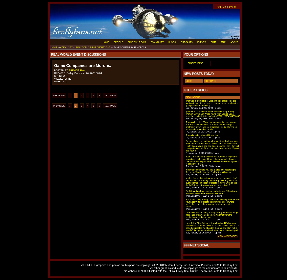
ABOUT (234, 42)
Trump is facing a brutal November (202, 135)
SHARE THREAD (195, 63)
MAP (223, 42)
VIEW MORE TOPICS (227, 236)
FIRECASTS (187, 42)
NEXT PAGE (110, 95)
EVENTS (201, 42)
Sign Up (221, 6)
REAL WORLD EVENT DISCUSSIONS (93, 47)
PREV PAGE (59, 95)
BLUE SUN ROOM (137, 42)
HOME (106, 42)
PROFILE (118, 42)
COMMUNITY (157, 42)
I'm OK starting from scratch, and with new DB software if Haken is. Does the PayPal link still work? (212, 192)
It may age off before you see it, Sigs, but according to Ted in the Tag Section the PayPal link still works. (211, 171)
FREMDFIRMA (77, 70)
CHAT (213, 42)
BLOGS (172, 42)
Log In (232, 6)
